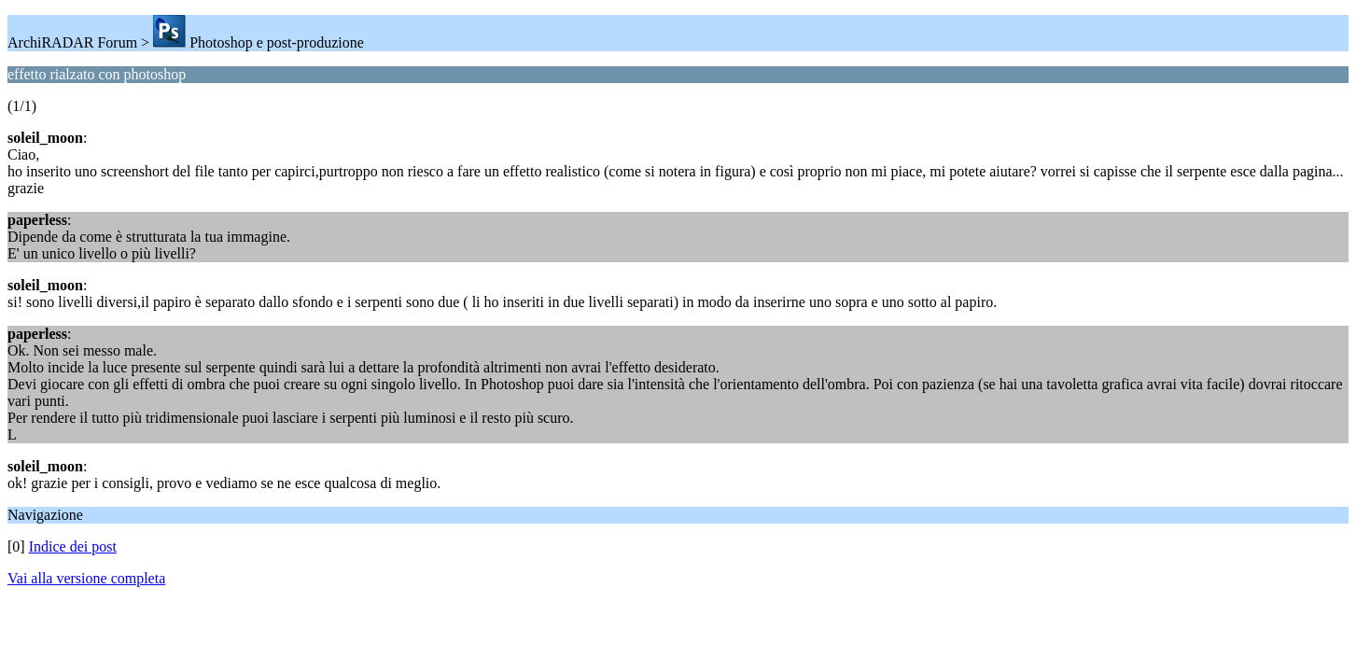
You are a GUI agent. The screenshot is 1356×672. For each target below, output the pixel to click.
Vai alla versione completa (86, 578)
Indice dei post (73, 546)
